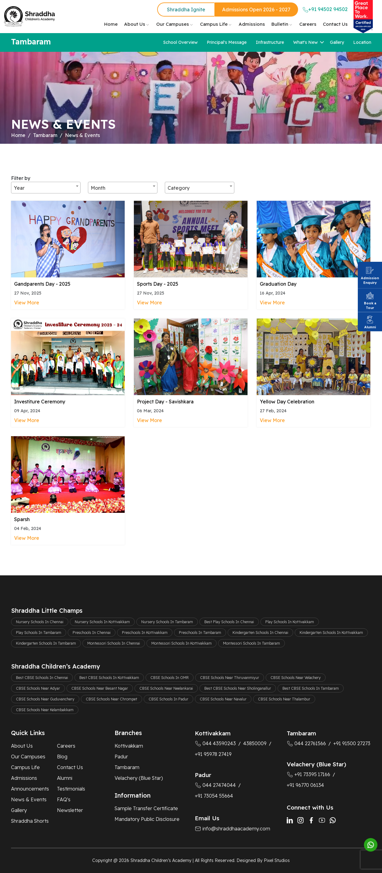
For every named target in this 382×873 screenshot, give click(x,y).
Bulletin (279, 24)
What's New (305, 42)
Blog (62, 756)
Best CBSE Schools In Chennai (42, 677)
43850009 (255, 743)
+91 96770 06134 (305, 785)
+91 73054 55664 (214, 796)
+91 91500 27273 (351, 743)
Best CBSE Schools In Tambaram (310, 688)
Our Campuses (172, 24)
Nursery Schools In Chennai (39, 621)
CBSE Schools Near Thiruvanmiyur (229, 677)
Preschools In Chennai (92, 632)
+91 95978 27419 (213, 754)
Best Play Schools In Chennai (229, 621)
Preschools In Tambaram (200, 632)
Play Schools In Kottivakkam (289, 621)
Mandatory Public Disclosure (147, 819)
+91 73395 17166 (308, 774)
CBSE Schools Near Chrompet (111, 699)
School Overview (180, 42)
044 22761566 (306, 743)
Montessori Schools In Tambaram (251, 643)
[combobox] (46, 187)
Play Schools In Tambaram (38, 632)
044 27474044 (215, 785)
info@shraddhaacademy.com (232, 828)
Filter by (20, 178)
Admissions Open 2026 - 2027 (256, 9)
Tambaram (45, 135)
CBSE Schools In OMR (169, 677)
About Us (134, 24)
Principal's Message (227, 42)
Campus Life (214, 24)
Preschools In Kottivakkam (145, 632)
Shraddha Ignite (186, 9)
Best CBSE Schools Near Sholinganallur (237, 688)
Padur (121, 756)
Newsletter (70, 810)
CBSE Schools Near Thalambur (284, 699)
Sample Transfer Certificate (146, 808)
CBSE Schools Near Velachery (295, 677)
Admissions (252, 24)
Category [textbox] (179, 188)
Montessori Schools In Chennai (113, 643)
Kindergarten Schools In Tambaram (46, 643)
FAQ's (63, 799)
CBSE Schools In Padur (168, 699)
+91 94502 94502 (325, 9)
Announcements (30, 789)
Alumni (64, 778)
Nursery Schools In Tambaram (167, 621)
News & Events (29, 799)
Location (362, 42)
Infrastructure (270, 42)
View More (26, 302)
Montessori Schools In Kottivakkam (181, 643)
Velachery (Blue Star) (139, 778)
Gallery (337, 42)
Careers (307, 24)
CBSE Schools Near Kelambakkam (45, 709)
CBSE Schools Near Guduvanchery (45, 699)
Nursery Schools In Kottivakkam (102, 621)
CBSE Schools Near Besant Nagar (99, 688)
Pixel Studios (277, 860)
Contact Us (335, 24)
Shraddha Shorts (30, 821)
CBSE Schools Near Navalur (223, 699)
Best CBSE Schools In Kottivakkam (109, 677)
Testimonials (71, 789)
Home (111, 24)
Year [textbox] (19, 188)
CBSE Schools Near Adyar (38, 688)
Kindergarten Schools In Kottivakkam (331, 632)
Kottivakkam (129, 746)
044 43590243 (215, 743)
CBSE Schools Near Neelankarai (166, 688)
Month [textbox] (98, 188)
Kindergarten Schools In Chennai (260, 632)
